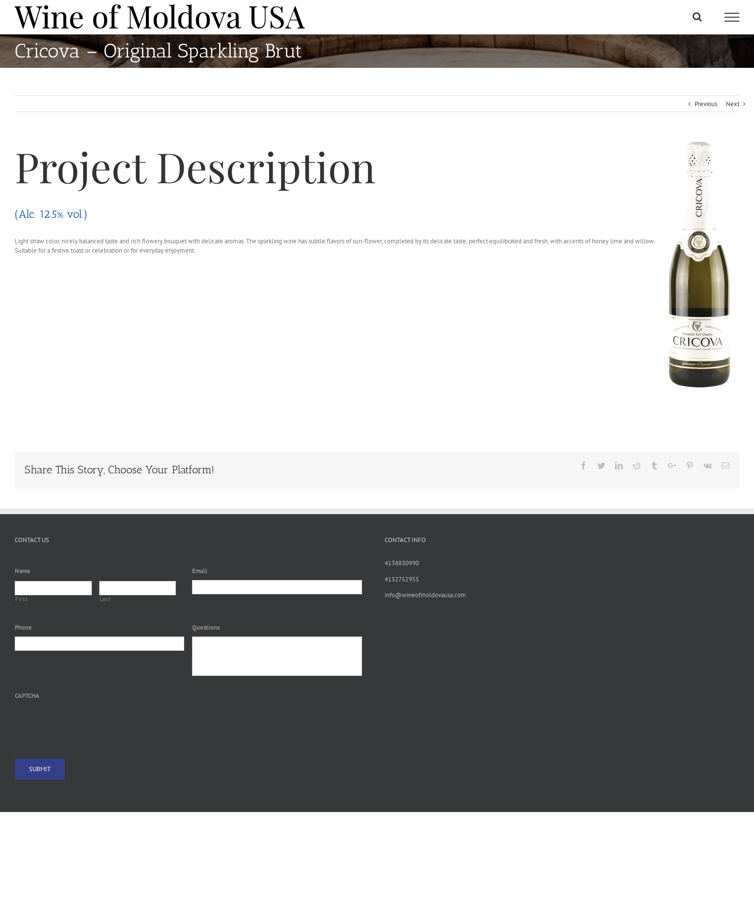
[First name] (53, 588)
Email (199, 571)
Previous (706, 104)
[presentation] (89, 723)
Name (22, 571)
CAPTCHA (27, 696)
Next (732, 104)
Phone (23, 628)
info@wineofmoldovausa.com (425, 595)
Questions (206, 628)
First (21, 599)
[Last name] (137, 588)
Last (105, 599)
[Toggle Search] (697, 17)
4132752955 (402, 579)
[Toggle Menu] (732, 17)
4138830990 (402, 563)
